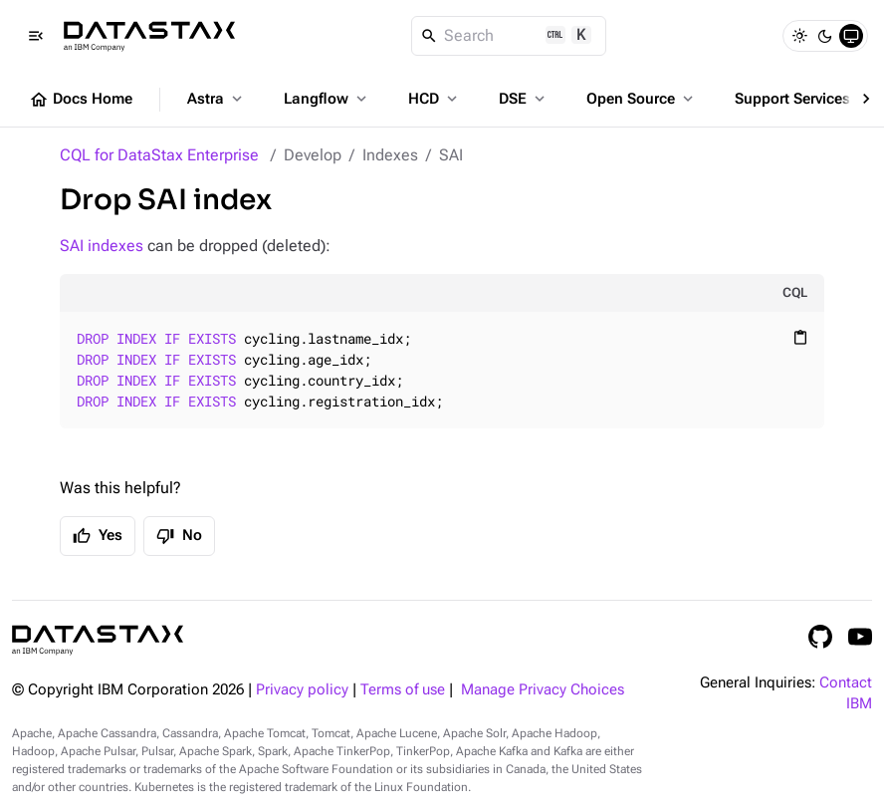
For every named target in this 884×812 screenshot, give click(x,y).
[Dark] (825, 36)
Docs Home (80, 100)
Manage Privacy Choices (542, 689)
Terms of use (402, 689)
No (179, 536)
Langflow (327, 99)
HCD (434, 99)
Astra (216, 99)
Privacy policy (302, 689)
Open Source (641, 99)
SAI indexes (101, 245)
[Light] (799, 36)
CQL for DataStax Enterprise (159, 154)
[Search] (509, 36)
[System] (851, 36)
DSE (524, 99)
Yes (97, 536)
